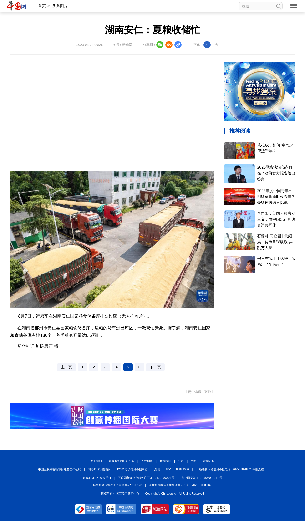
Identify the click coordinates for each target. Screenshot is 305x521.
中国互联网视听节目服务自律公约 (59, 469)
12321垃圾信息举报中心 (132, 469)
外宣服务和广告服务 (121, 461)
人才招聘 (147, 461)
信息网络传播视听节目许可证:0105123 (117, 485)
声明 (193, 461)
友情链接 (209, 461)
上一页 (66, 367)
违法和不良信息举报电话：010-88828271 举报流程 (231, 469)
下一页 (155, 367)
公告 (181, 461)
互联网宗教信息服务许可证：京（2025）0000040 (180, 485)
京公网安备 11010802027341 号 (201, 478)
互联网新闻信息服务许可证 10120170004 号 (146, 478)
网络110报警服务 (99, 469)
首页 (42, 6)
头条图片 (60, 6)
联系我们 (165, 461)
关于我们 (96, 461)
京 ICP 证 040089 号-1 (97, 478)
